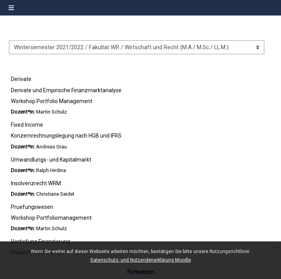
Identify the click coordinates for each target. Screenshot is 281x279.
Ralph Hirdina (51, 170)
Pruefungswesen (32, 207)
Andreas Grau (51, 147)
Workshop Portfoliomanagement (51, 218)
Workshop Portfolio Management (51, 101)
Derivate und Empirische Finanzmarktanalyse (66, 90)
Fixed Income (27, 125)
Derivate (21, 79)
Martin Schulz (51, 112)
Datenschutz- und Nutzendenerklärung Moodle (140, 260)
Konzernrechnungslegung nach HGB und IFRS (66, 136)
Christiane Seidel (55, 194)
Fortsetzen (140, 272)
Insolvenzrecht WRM (36, 183)
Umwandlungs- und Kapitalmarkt (51, 160)
